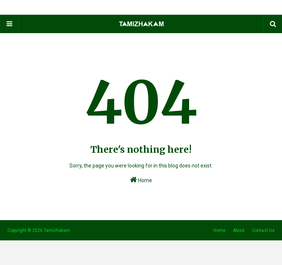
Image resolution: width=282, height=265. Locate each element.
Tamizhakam (57, 230)
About (239, 230)
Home (141, 179)
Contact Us (263, 230)
